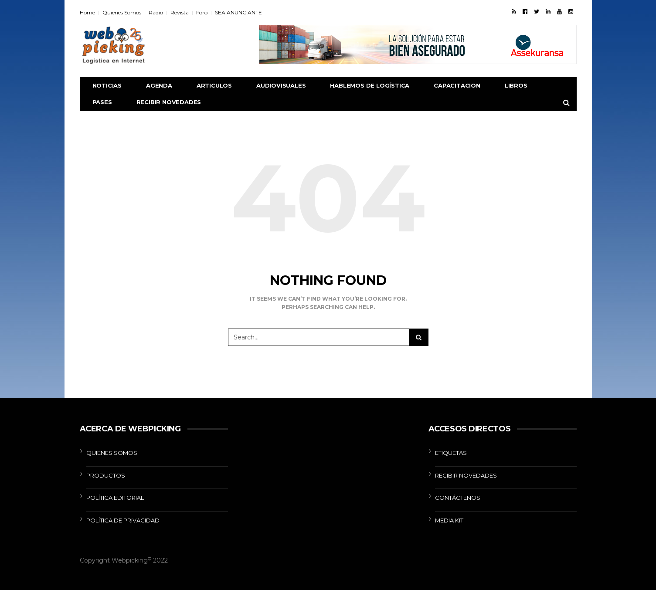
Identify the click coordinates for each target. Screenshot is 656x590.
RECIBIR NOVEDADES (168, 101)
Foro (201, 12)
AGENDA (159, 85)
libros (516, 85)
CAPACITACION (457, 85)
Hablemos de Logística (369, 85)
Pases (102, 101)
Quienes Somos (121, 12)
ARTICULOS (214, 85)
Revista (179, 12)
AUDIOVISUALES (281, 85)
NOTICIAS (107, 85)
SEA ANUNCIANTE (238, 12)
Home (87, 12)
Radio (156, 12)
